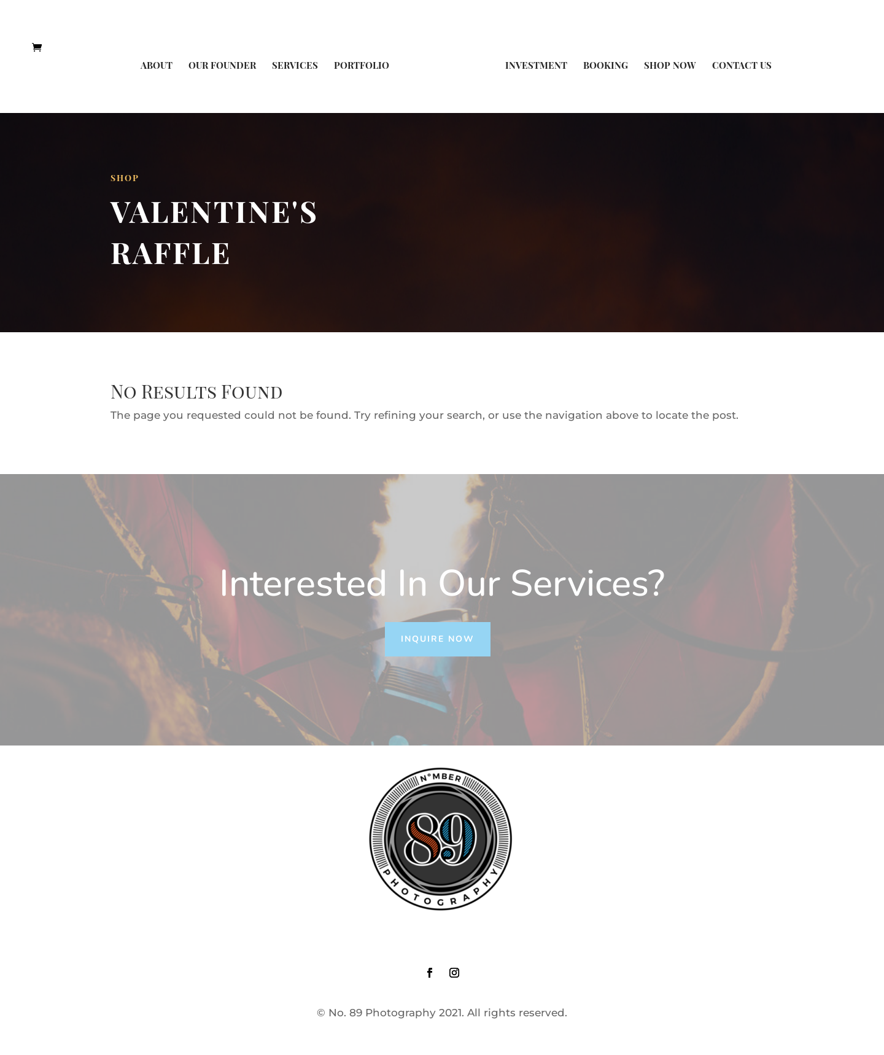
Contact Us (742, 66)
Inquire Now (438, 639)
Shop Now (670, 66)
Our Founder (222, 66)
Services (295, 66)
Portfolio (361, 66)
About (157, 66)
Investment (536, 66)
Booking (605, 66)
